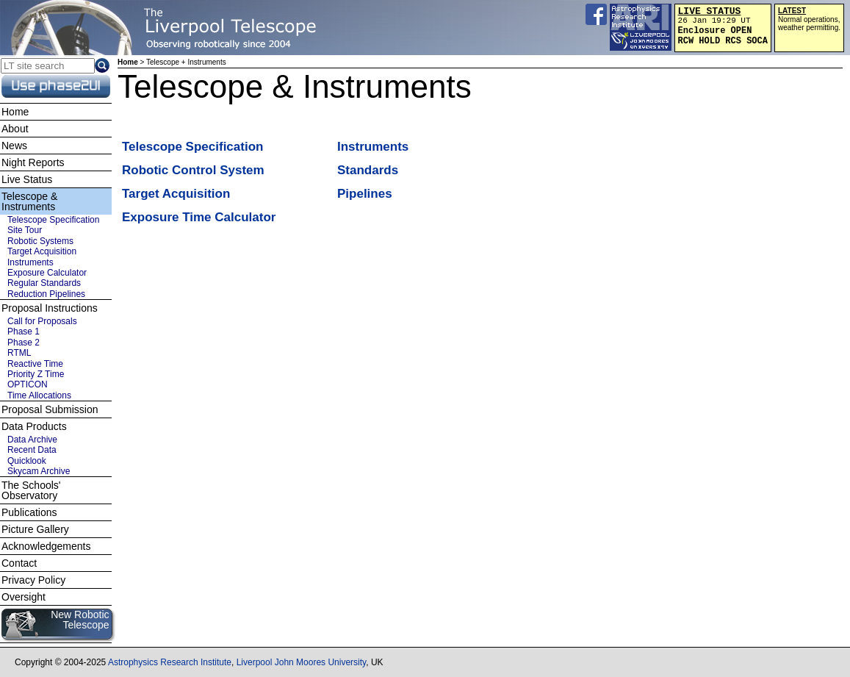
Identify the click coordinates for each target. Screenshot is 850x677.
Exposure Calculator (47, 273)
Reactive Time (35, 364)
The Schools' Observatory (31, 490)
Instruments (372, 147)
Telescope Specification (192, 147)
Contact (19, 563)
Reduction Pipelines (46, 294)
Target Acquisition (176, 194)
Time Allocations (39, 395)
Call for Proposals (42, 321)
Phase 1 (23, 331)
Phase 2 (23, 342)
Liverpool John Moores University (302, 662)
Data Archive (32, 439)
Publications (29, 512)
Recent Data (32, 450)
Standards (367, 170)
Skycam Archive (38, 471)
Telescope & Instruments (29, 201)
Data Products (34, 426)
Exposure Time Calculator (198, 217)
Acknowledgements (45, 546)
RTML (19, 353)
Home (128, 62)
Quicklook (26, 461)
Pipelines (364, 194)
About (15, 129)
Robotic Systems (40, 241)
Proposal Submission (49, 409)
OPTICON (27, 384)
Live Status (26, 179)
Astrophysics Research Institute (169, 662)
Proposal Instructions (49, 308)
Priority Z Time (35, 374)
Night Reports (33, 162)
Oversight (23, 597)
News (14, 145)
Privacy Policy (33, 580)
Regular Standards (44, 283)
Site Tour (24, 230)
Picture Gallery (35, 529)
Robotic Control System (193, 170)
